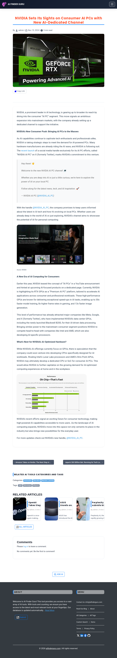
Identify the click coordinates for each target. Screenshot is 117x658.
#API (20, 485)
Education (36, 480)
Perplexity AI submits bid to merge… (99, 504)
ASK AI (58, 574)
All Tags (93, 615)
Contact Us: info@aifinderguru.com (89, 602)
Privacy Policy (89, 628)
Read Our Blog (81, 609)
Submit (21, 617)
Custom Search (82, 622)
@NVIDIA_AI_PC (45, 195)
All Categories (81, 615)
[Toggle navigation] (112, 4)
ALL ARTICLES (24, 527)
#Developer (27, 485)
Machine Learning (48, 480)
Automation (28, 480)
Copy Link (19, 91)
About (92, 609)
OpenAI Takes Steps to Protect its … (35, 504)
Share (19, 95)
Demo (93, 622)
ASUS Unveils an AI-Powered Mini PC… (67, 504)
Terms (78, 628)
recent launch (27, 150)
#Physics (36, 485)
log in (25, 546)
